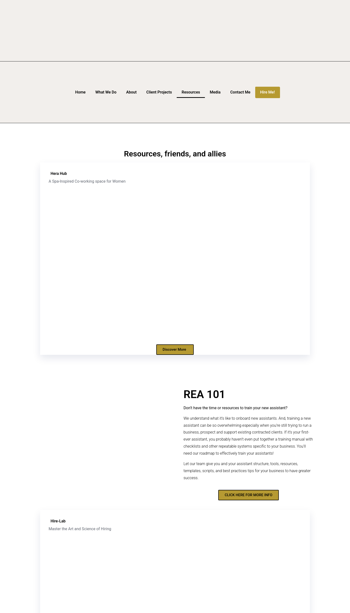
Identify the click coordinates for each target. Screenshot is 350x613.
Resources (191, 92)
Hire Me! (267, 92)
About (131, 92)
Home (80, 92)
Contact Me (240, 92)
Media (215, 92)
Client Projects (159, 92)
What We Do (105, 92)
